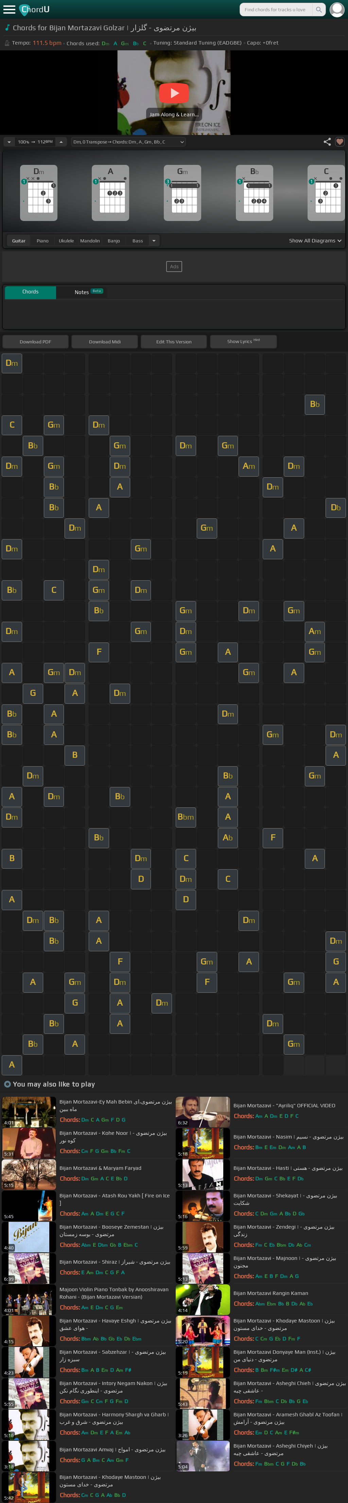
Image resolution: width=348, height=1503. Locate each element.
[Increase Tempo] (61, 142)
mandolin (90, 240)
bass (138, 240)
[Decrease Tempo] (9, 142)
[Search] (318, 9)
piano (43, 240)
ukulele (66, 240)
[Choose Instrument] (154, 240)
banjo (114, 240)
